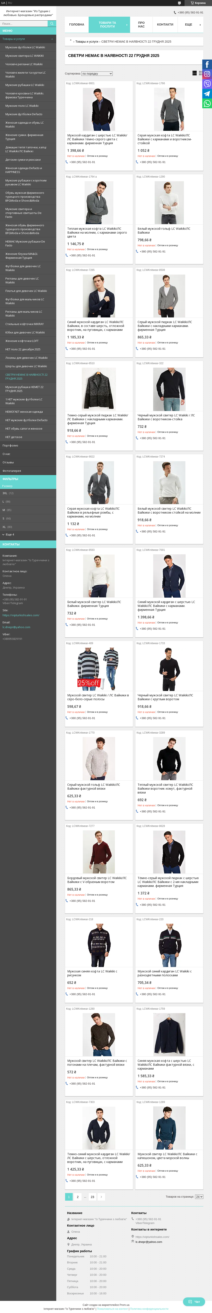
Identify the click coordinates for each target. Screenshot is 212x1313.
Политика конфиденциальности (149, 1308)
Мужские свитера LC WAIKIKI (24, 56)
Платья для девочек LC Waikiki (26, 291)
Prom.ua (124, 1305)
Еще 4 (10, 534)
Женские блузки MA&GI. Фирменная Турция (21, 256)
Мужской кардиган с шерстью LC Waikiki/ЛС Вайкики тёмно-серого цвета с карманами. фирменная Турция (97, 139)
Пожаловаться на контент (112, 1308)
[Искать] (52, 23)
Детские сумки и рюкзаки (23, 160)
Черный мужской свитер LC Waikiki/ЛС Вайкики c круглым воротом (165, 697)
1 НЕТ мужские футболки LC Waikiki (23, 401)
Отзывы (8, 462)
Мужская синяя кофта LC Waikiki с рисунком (92, 973)
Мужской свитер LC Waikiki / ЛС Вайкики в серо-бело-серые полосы (98, 697)
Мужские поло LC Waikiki (22, 106)
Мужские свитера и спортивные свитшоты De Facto (23, 213)
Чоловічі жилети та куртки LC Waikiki (25, 74)
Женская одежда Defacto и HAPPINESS (23, 170)
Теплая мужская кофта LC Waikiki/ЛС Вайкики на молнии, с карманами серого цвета (97, 232)
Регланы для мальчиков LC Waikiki (23, 313)
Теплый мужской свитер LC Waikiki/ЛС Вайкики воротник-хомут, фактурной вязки (165, 788)
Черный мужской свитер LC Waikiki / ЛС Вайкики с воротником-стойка (166, 417)
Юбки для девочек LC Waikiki (25, 332)
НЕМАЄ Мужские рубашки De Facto (25, 243)
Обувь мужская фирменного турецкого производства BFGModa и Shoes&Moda (24, 196)
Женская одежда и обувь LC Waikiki (24, 124)
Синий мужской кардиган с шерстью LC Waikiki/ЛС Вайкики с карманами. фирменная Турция (166, 606)
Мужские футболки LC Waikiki (25, 47)
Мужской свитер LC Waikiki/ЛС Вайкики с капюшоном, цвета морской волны (167, 1156)
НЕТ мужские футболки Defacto (26, 420)
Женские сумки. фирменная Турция (24, 137)
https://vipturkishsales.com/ (21, 615)
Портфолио (10, 445)
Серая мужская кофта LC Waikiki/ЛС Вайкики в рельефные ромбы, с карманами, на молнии (93, 512)
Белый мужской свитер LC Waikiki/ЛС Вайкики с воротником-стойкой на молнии (169, 510)
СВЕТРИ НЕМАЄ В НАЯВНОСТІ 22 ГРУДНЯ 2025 (26, 376)
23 (92, 1197)
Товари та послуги (107, 24)
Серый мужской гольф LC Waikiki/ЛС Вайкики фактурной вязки (93, 787)
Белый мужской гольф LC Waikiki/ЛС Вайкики (164, 230)
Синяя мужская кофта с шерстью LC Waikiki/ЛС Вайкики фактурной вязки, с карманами (166, 1064)
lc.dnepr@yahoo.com (16, 627)
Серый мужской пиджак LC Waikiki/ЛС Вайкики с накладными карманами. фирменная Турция (165, 326)
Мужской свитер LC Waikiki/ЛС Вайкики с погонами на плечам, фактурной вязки (97, 1063)
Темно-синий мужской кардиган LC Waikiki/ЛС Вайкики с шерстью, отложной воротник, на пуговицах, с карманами (98, 1158)
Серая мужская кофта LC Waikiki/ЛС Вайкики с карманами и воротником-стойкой (165, 139)
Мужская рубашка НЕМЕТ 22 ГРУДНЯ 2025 (24, 389)
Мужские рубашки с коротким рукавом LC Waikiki (26, 182)
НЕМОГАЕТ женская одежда (24, 412)
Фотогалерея (12, 471)
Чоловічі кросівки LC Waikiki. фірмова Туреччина (24, 95)
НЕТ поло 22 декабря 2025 (22, 349)
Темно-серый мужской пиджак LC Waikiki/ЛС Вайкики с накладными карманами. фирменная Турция (97, 419)
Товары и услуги (14, 39)
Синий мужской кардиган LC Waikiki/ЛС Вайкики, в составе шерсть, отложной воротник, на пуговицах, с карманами (95, 326)
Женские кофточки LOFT (22, 341)
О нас (6, 454)
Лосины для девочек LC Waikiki (26, 358)
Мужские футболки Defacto (23, 114)
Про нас (141, 24)
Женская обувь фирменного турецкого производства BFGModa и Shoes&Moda (24, 229)
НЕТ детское (13, 437)
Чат (194, 1302)
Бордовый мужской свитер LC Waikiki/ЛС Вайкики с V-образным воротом (97, 880)
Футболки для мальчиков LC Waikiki (24, 301)
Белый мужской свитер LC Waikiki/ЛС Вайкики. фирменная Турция (94, 604)
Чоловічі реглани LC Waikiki (24, 64)
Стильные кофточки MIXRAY (24, 324)
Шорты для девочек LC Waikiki (26, 366)
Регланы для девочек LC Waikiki (22, 280)
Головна (76, 24)
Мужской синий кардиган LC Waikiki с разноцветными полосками (165, 973)
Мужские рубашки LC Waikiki (24, 85)
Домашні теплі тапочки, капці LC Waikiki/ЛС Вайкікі (25, 149)
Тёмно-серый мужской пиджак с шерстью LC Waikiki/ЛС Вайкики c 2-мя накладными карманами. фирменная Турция (168, 882)
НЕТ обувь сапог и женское (23, 428)
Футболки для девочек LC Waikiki (23, 268)
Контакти (165, 24)
